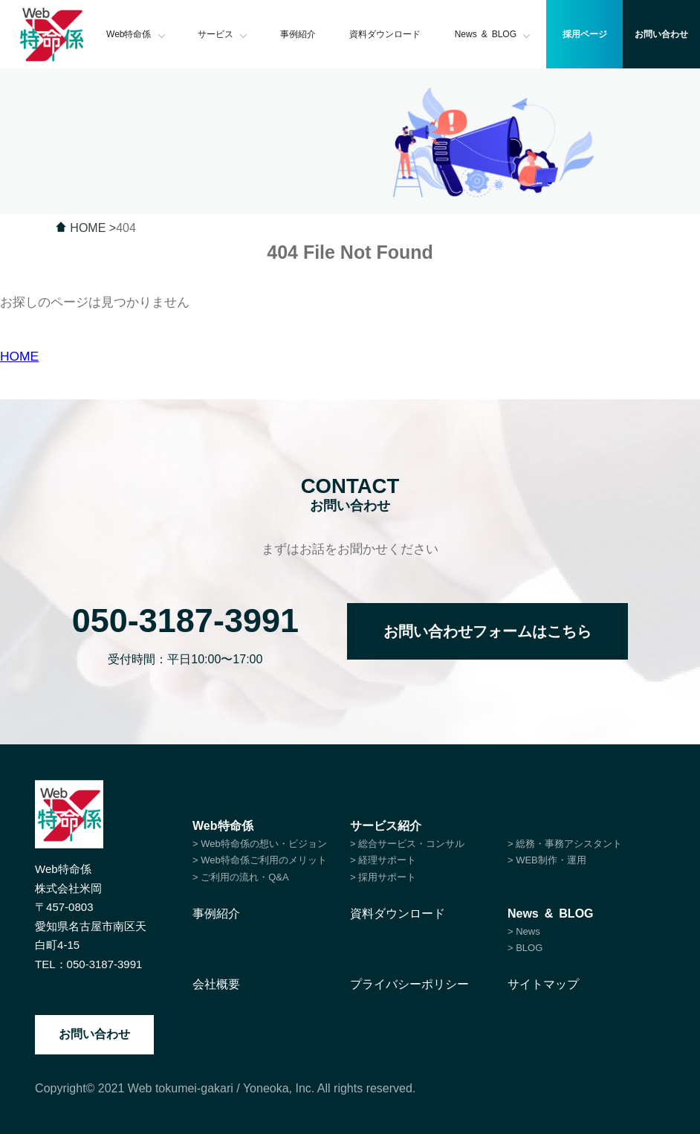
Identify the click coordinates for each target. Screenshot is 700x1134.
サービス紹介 (385, 825)
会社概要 (216, 984)
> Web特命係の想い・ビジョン (259, 843)
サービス (222, 34)
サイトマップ (543, 984)
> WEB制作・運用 (547, 860)
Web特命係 (135, 34)
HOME (19, 356)
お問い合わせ (94, 1034)
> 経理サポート (383, 860)
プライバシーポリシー (409, 984)
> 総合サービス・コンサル (407, 843)
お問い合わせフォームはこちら (487, 631)
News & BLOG (493, 34)
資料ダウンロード (385, 34)
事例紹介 (298, 34)
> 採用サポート (383, 877)
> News (524, 931)
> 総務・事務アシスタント (565, 843)
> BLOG (525, 947)
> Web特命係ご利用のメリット (259, 860)
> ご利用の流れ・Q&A (240, 877)
